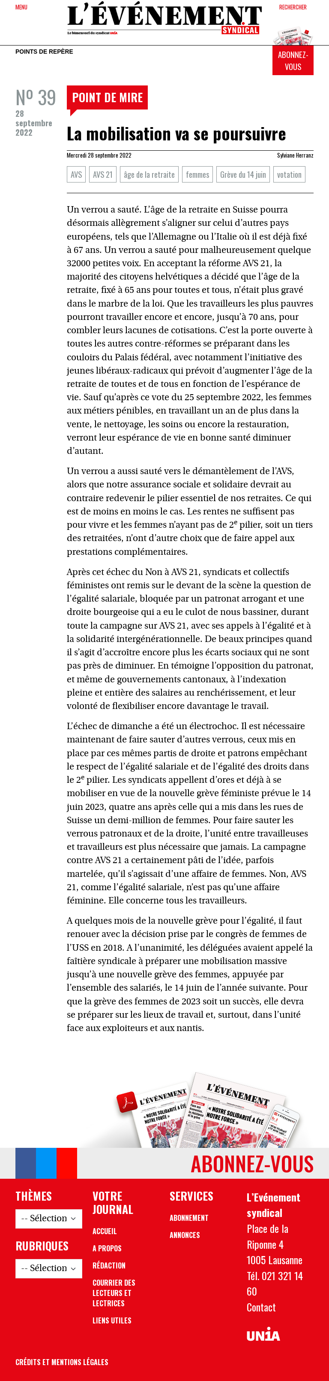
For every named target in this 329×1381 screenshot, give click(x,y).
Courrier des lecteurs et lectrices (114, 1293)
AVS (76, 174)
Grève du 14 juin (243, 174)
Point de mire (107, 97)
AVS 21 (103, 174)
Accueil (105, 1231)
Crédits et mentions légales (61, 1362)
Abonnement (189, 1218)
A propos (107, 1248)
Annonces (185, 1235)
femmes (197, 174)
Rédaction (109, 1265)
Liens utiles (112, 1320)
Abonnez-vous (293, 60)
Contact (261, 1306)
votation (289, 174)
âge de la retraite (149, 174)
